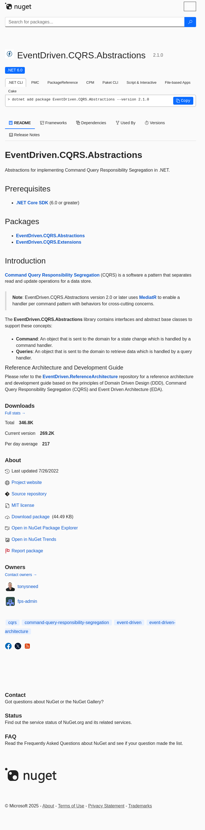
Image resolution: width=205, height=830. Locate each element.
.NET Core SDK (32, 202)
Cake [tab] (12, 91)
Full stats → (15, 413)
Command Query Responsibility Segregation (52, 275)
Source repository (29, 493)
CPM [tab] (90, 82)
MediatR (147, 297)
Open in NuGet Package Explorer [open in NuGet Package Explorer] (45, 528)
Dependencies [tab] (91, 123)
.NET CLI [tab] (15, 82)
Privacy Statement (106, 805)
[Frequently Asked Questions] (10, 736)
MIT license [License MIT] (23, 505)
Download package (31, 516)
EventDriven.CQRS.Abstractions (50, 235)
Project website (27, 482)
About (48, 805)
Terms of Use (71, 805)
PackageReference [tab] (62, 82)
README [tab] (20, 123)
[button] (183, 101)
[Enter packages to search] (95, 22)
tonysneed (28, 586)
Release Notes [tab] (24, 135)
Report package (27, 550)
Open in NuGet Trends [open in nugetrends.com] (34, 539)
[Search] (190, 22)
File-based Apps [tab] (177, 82)
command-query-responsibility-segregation (67, 622)
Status (13, 716)
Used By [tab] (126, 123)
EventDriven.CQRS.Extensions (48, 242)
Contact (15, 695)
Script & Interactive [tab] (141, 82)
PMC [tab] (35, 82)
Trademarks (140, 805)
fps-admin (27, 601)
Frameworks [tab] (53, 123)
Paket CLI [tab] (110, 82)
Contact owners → (21, 574)
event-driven (129, 622)
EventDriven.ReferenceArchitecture (80, 376)
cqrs (12, 622)
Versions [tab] (155, 123)
